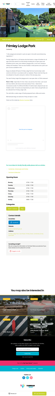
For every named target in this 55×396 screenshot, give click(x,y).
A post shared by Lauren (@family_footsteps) (26, 148)
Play (22, 209)
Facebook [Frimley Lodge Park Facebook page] (14, 222)
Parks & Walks (6, 39)
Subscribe (28, 353)
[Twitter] (27, 377)
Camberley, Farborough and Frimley (18, 169)
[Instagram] (31, 377)
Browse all (12, 393)
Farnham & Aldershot (14, 172)
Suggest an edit (15, 251)
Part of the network (27, 363)
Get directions (39, 393)
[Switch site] (11, 4)
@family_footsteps (24, 100)
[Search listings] (17, 4)
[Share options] (50, 39)
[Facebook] (23, 377)
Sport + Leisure (12, 209)
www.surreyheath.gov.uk (15, 229)
